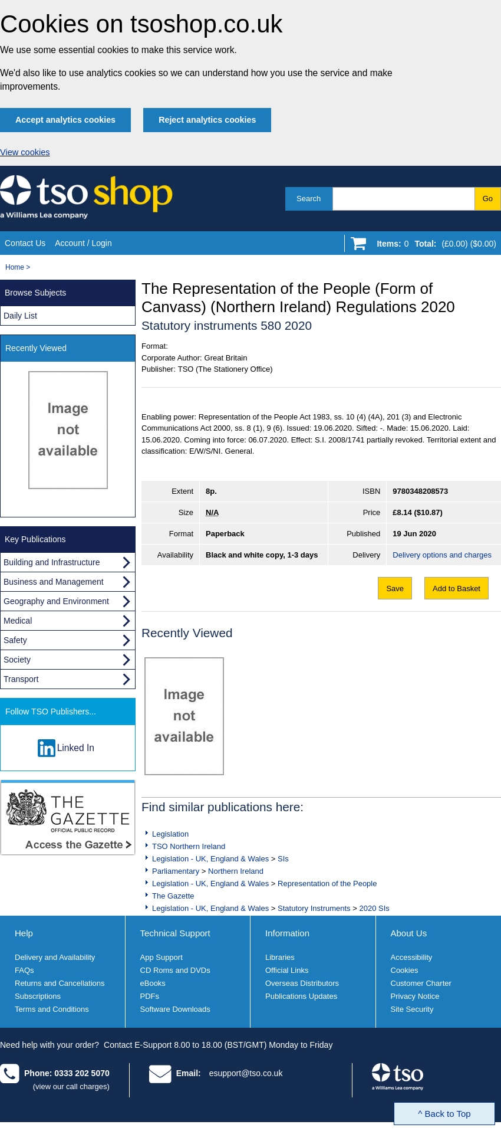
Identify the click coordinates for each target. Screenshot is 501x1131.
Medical (18, 620)
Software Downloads (175, 1009)
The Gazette (173, 895)
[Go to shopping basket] (433, 246)
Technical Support (175, 933)
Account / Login (83, 243)
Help (24, 933)
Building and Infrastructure (52, 562)
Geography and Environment (56, 601)
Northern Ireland (235, 871)
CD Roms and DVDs (175, 970)
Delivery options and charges (442, 554)
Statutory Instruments (314, 908)
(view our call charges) (71, 1086)
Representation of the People (327, 883)
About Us (409, 933)
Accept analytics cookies (65, 119)
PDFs (150, 996)
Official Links (286, 970)
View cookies (25, 152)
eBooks (153, 983)
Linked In (75, 748)
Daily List (20, 315)
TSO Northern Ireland (188, 846)
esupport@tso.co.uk (246, 1073)
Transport (21, 679)
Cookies (404, 970)
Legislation (170, 834)
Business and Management (54, 581)
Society (17, 659)
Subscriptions (38, 996)
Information (287, 933)
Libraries (280, 957)
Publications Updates (301, 996)
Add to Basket (456, 588)
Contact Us (25, 243)
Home (14, 267)
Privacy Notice (415, 996)
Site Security (412, 1009)
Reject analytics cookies (207, 119)
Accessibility (412, 957)
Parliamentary (175, 871)
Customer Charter (421, 983)
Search (308, 198)
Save (395, 588)
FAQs (24, 970)
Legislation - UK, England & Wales (210, 858)
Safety (15, 640)
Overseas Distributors (302, 983)
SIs (283, 858)
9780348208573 (420, 491)
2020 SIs (374, 908)
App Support (161, 957)
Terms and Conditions (52, 1009)
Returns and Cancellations (59, 983)
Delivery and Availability (55, 957)
